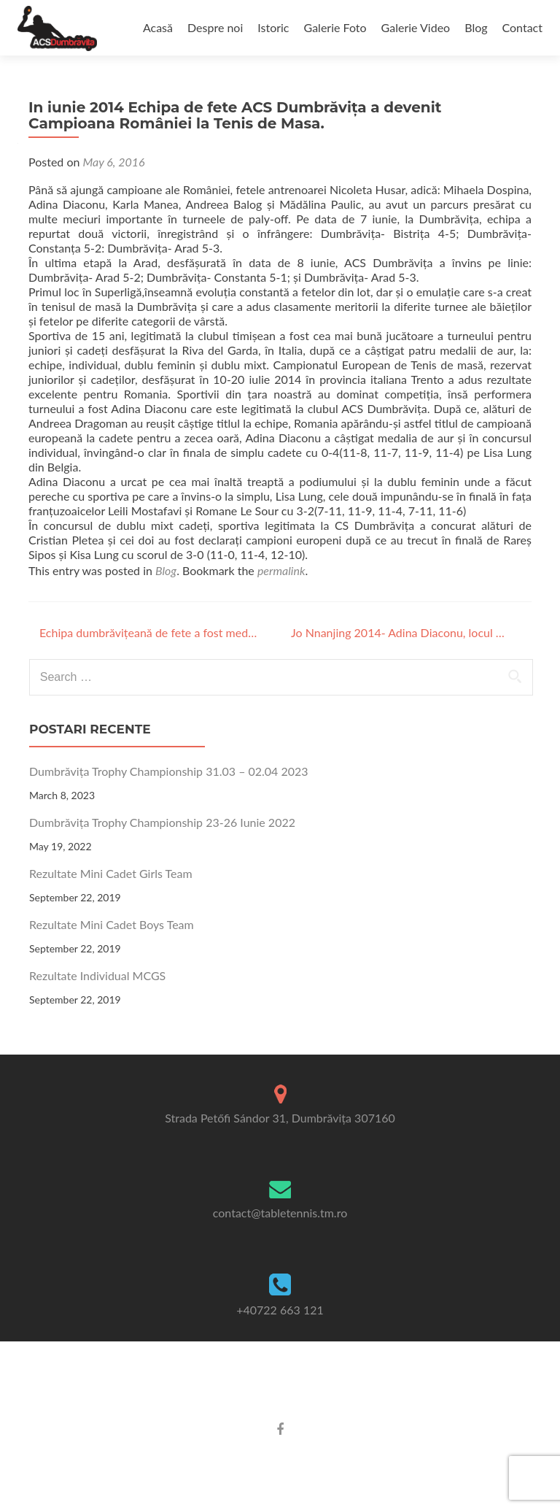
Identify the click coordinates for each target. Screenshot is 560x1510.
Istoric (273, 27)
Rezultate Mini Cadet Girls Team (110, 873)
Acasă (158, 27)
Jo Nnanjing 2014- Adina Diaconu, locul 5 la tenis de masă (400, 632)
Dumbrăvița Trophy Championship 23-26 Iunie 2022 (162, 822)
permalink (281, 570)
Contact (522, 27)
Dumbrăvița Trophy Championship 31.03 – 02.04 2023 (168, 771)
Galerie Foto (335, 27)
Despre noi (215, 27)
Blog (475, 27)
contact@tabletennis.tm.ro (280, 1213)
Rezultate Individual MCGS (97, 975)
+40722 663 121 (280, 1310)
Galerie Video (416, 27)
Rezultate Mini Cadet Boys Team (111, 924)
